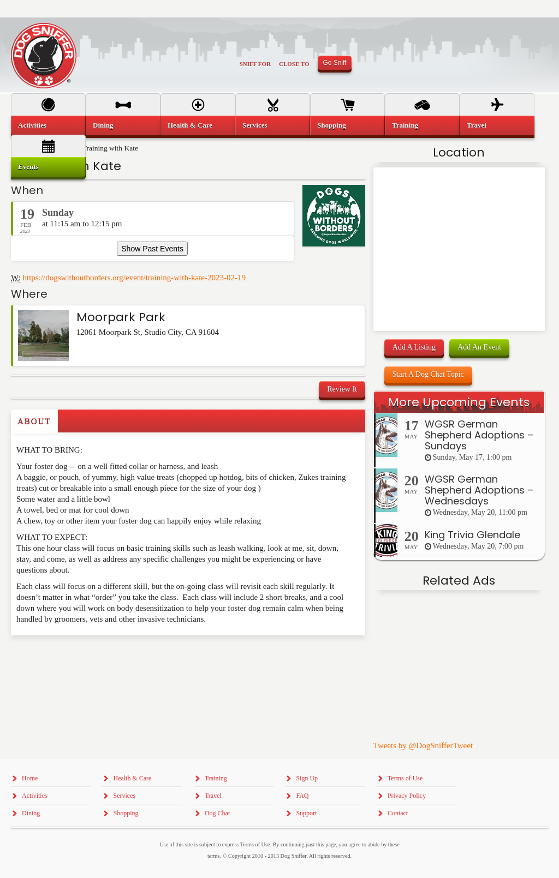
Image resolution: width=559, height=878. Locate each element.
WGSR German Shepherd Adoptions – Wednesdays (479, 490)
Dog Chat (217, 813)
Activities (32, 125)
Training (405, 125)
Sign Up (307, 778)
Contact (398, 813)
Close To (294, 64)
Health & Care (190, 125)
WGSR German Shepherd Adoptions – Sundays (479, 435)
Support (306, 813)
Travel (476, 125)
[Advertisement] (75, 657)
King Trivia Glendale (472, 535)
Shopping (331, 125)
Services (254, 125)
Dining (103, 125)
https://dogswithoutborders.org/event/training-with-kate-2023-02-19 (134, 277)
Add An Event (479, 347)
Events (28, 167)
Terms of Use (405, 778)
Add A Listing (414, 347)
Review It (342, 389)
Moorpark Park (120, 317)
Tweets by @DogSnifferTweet (423, 745)
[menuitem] (48, 125)
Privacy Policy (407, 795)
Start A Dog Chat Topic (428, 374)
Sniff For (255, 64)
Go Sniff (335, 63)
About (34, 421)
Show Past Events (152, 248)
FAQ (302, 795)
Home (30, 778)
